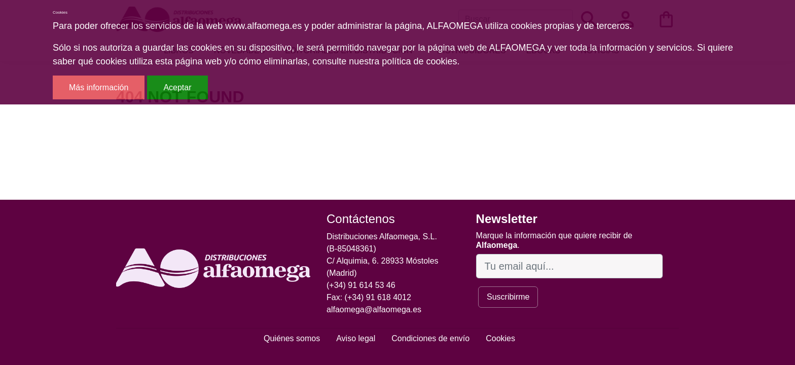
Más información (98, 87)
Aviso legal (355, 338)
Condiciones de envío (430, 338)
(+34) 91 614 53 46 (361, 285)
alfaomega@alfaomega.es (374, 309)
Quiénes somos (292, 338)
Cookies (500, 338)
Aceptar (177, 87)
